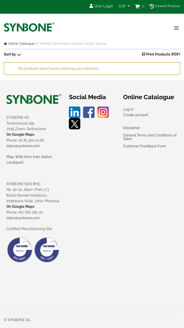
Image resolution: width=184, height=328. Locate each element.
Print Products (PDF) (162, 54)
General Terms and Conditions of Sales (149, 137)
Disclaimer (131, 128)
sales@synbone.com (23, 146)
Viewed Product (164, 6)
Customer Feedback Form (144, 146)
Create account (135, 115)
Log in (128, 109)
